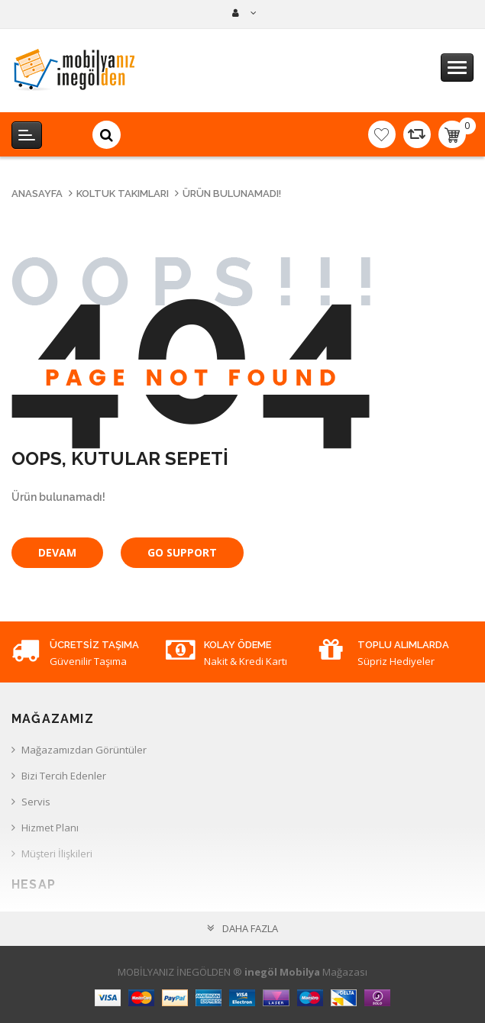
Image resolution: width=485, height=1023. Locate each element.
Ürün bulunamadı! (232, 193)
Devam (57, 552)
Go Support (182, 552)
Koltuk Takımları (122, 193)
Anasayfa (37, 193)
